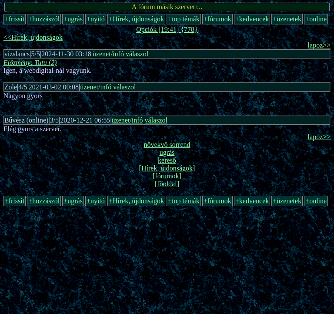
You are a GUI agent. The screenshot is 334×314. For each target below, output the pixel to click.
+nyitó (96, 19)
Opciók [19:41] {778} (167, 29)
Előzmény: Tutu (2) (30, 62)
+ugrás (73, 19)
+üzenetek (287, 19)
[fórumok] (167, 176)
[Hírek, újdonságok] (167, 168)
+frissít (14, 19)
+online (316, 19)
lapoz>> (319, 45)
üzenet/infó (108, 54)
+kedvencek (252, 19)
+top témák (184, 19)
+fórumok (217, 19)
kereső (167, 160)
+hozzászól (44, 19)
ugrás (167, 152)
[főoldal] (167, 184)
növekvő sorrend (167, 144)
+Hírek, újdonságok (136, 19)
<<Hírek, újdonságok (33, 37)
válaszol (137, 54)
